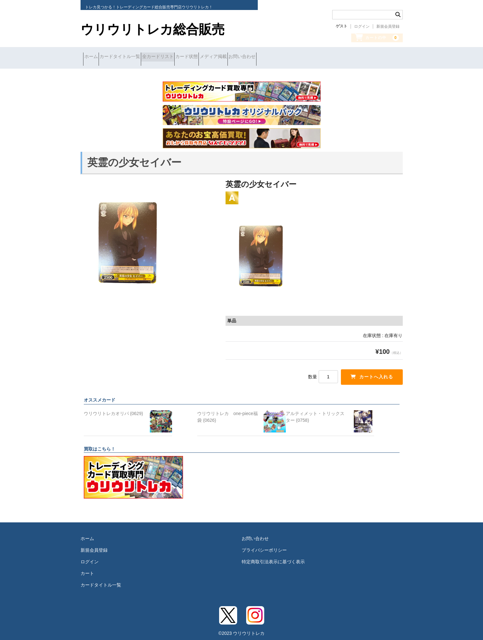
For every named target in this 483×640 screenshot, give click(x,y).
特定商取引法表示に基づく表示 (273, 556)
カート (87, 568)
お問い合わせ (301, 57)
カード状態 (223, 57)
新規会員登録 (388, 26)
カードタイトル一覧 (134, 57)
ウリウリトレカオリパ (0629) (113, 408)
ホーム (94, 57)
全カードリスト (183, 57)
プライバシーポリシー (264, 545)
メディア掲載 (261, 57)
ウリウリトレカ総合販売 (153, 29)
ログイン (362, 26)
